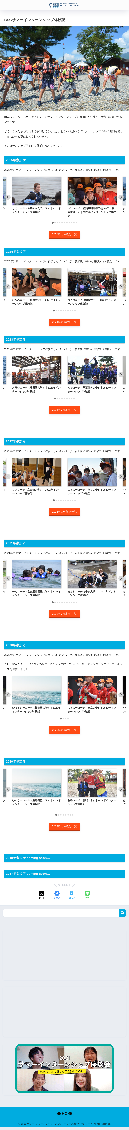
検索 (122, 915)
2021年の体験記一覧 (64, 615)
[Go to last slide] (8, 197)
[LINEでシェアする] (87, 897)
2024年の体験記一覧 (64, 322)
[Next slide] (121, 197)
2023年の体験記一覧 (64, 410)
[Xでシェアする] (42, 897)
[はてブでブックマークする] (72, 897)
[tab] (53, 223)
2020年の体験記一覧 (64, 732)
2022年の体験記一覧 (64, 513)
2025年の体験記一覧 (64, 234)
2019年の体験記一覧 (64, 829)
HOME (64, 1116)
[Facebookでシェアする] (57, 897)
